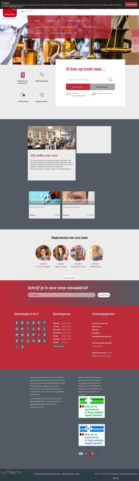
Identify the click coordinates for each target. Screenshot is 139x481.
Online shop (23, 101)
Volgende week (59, 346)
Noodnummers (42, 101)
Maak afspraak (42, 81)
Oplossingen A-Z (69, 26)
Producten (77, 86)
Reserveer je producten (22, 82)
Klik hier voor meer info (16, 6)
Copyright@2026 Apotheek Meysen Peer (47, 474)
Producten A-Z (91, 26)
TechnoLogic (124, 474)
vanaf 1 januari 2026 (37, 207)
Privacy (77, 474)
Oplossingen (102, 86)
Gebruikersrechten (68, 474)
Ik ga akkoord (131, 4)
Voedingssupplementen (61, 33)
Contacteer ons (68, 278)
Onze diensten (73, 20)
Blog (37, 20)
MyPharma (114, 474)
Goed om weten (42, 26)
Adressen (51, 20)
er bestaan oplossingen (71, 207)
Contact (39, 33)
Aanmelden (123, 8)
